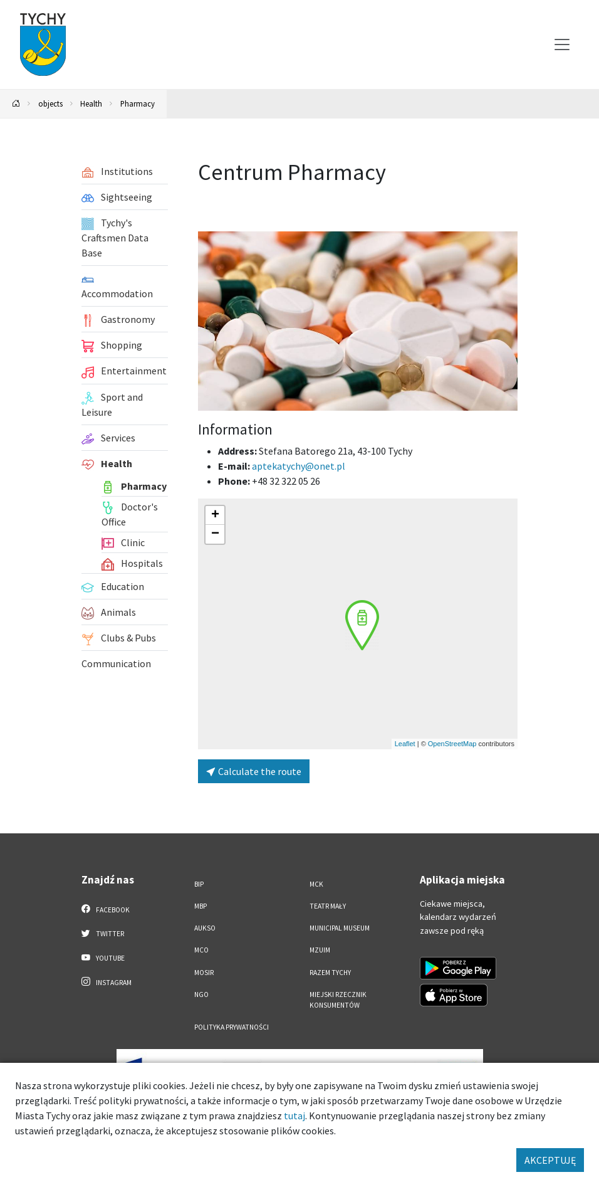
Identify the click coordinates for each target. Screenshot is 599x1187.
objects (50, 103)
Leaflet (405, 743)
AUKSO (205, 928)
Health (91, 103)
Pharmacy (137, 103)
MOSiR (204, 972)
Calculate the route (253, 771)
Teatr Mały (328, 906)
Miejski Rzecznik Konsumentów (338, 1000)
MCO (201, 950)
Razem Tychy (330, 972)
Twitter (102, 933)
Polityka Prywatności (231, 1027)
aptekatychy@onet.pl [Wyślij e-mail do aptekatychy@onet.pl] (298, 466)
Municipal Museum (340, 928)
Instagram (106, 982)
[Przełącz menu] (562, 44)
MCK (316, 884)
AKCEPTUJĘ (550, 1160)
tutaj (294, 1115)
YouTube (103, 957)
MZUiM (320, 950)
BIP (199, 884)
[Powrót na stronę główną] (16, 104)
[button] (362, 625)
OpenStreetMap (452, 743)
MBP (200, 906)
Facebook (105, 909)
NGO (201, 994)
